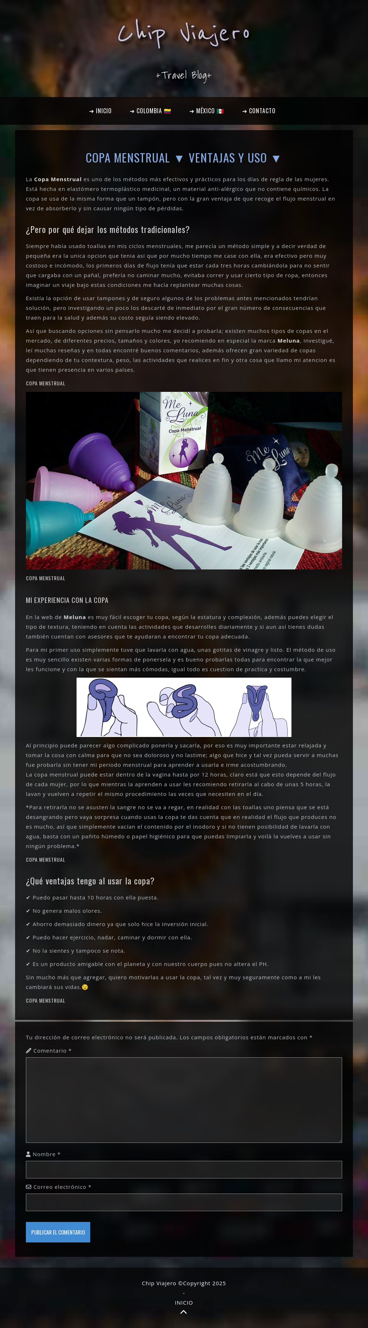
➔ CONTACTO (259, 110)
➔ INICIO (100, 110)
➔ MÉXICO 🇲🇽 (206, 110)
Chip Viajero (184, 33)
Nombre (47, 1154)
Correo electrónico (62, 1186)
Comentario (52, 1050)
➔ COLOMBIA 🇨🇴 (150, 110)
